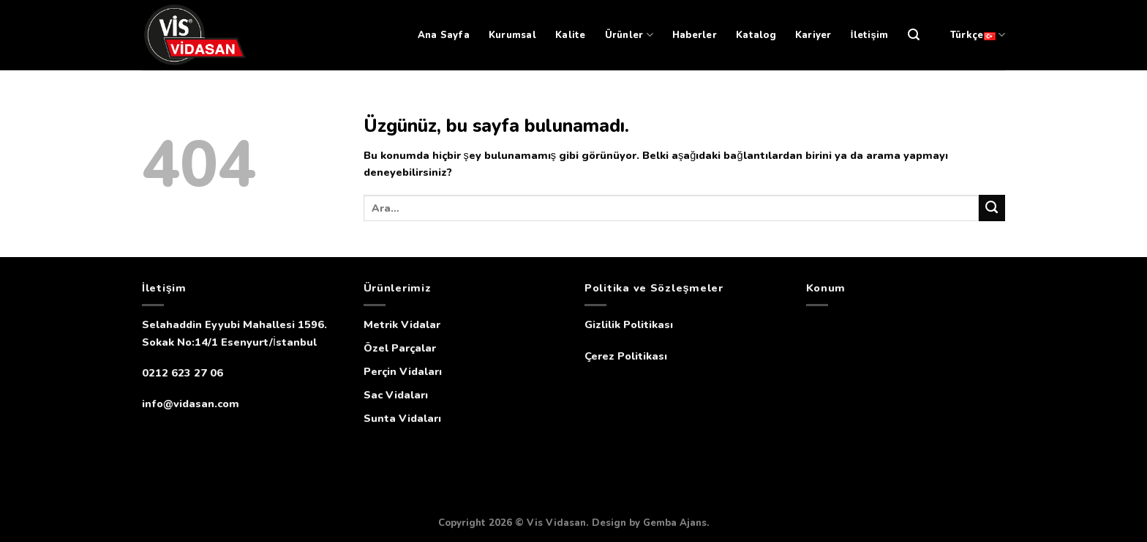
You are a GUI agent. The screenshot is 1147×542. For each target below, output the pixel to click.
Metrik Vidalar (402, 324)
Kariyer (813, 35)
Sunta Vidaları (402, 418)
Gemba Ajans (675, 523)
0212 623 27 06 (182, 372)
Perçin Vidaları (403, 371)
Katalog (756, 35)
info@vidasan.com (190, 403)
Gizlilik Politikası (628, 324)
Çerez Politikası (625, 356)
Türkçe (977, 35)
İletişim (870, 35)
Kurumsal (512, 35)
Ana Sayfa (444, 35)
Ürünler (629, 35)
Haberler (694, 35)
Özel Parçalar (400, 348)
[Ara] (914, 35)
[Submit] (992, 208)
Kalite (570, 35)
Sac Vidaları (396, 394)
